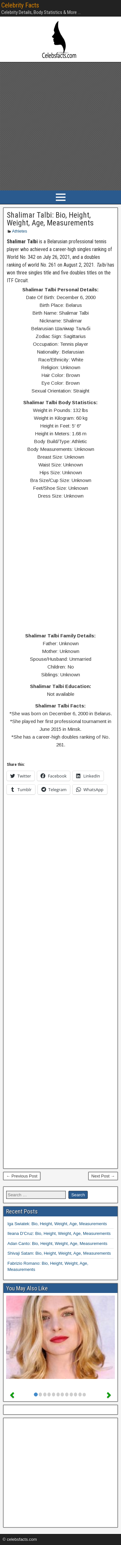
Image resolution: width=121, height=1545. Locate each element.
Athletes (19, 231)
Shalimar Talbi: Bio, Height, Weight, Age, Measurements (50, 219)
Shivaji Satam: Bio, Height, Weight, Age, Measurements (59, 1253)
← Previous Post (21, 1176)
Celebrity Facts (20, 5)
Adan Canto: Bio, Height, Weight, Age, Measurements (57, 1243)
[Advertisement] (60, 126)
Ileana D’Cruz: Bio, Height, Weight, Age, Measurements (59, 1233)
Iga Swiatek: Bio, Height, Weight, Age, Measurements (57, 1223)
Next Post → (103, 1176)
